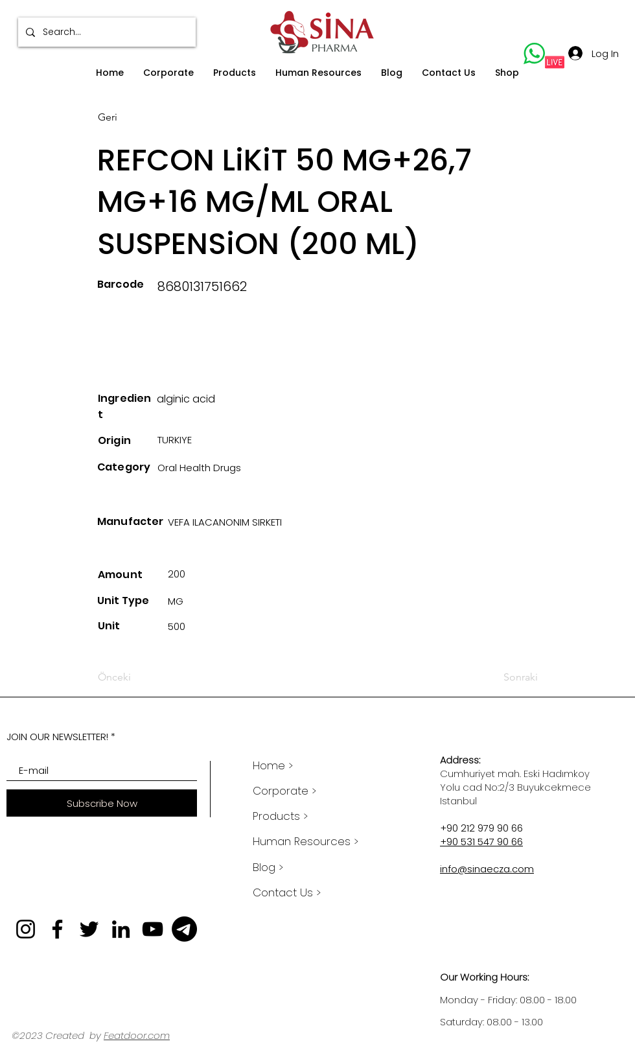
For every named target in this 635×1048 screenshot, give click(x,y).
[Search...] (105, 32)
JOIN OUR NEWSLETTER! (57, 736)
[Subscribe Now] (101, 803)
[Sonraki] (506, 677)
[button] (168, 73)
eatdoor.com (139, 1035)
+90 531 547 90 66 (481, 841)
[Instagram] (25, 929)
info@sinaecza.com (487, 869)
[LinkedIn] (120, 929)
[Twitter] (89, 929)
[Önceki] (140, 677)
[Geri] (140, 117)
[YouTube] (152, 929)
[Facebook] (57, 929)
